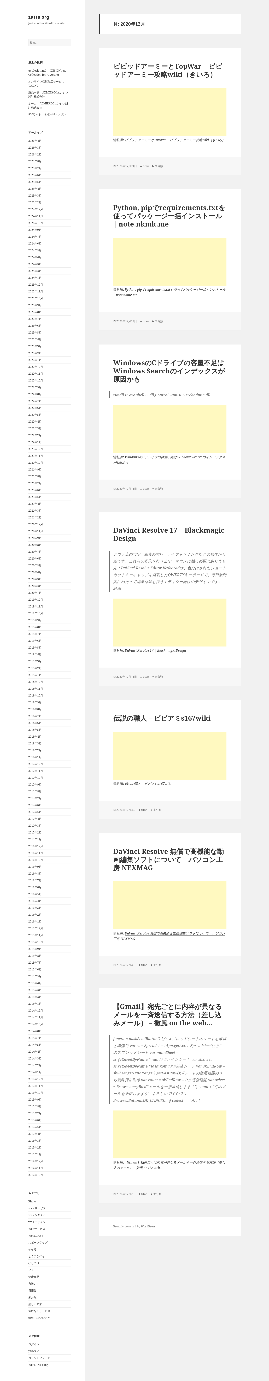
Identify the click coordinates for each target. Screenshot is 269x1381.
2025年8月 (35, 161)
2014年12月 (35, 1010)
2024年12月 (35, 209)
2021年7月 (35, 483)
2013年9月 (35, 1099)
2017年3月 (35, 825)
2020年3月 (35, 579)
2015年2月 (35, 997)
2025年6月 (35, 175)
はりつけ (33, 1263)
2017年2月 (35, 832)
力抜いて (33, 1283)
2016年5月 (35, 894)
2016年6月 (35, 887)
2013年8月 (35, 1106)
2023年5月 (35, 332)
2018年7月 (35, 716)
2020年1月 (35, 593)
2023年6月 (35, 326)
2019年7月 (35, 634)
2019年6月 (35, 641)
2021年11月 (35, 456)
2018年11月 (35, 688)
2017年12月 (35, 764)
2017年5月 (35, 812)
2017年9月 (35, 784)
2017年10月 (35, 778)
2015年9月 (35, 949)
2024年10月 (35, 223)
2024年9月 (35, 230)
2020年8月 (35, 545)
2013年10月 (35, 1093)
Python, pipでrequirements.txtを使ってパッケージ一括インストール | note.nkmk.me (169, 215)
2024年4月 (35, 257)
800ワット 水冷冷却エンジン (47, 114)
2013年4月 (35, 1134)
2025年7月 (35, 168)
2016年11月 (35, 853)
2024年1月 (35, 278)
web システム (37, 1215)
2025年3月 (35, 195)
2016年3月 (35, 908)
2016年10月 (35, 860)
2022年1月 (35, 442)
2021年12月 (35, 449)
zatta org (38, 17)
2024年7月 (35, 236)
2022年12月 (35, 367)
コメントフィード (39, 1358)
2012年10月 (35, 1175)
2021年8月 (35, 476)
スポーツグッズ (38, 1242)
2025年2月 (35, 202)
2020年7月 (35, 552)
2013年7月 (35, 1113)
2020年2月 (35, 586)
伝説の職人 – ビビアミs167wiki (162, 718)
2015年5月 (35, 976)
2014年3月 (35, 1058)
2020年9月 (35, 538)
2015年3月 (35, 990)
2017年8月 (35, 791)
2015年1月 (35, 1004)
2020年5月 (35, 565)
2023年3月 (35, 346)
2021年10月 (35, 462)
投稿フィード (36, 1351)
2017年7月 (35, 798)
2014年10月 (35, 1024)
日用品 (32, 1290)
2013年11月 (35, 1086)
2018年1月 (35, 757)
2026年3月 (35, 147)
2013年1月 (35, 1154)
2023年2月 (35, 353)
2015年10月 (35, 942)
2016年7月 (35, 880)
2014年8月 (35, 1031)
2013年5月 (35, 1127)
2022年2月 (35, 435)
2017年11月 (35, 771)
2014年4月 (35, 1051)
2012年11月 (35, 1168)
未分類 (32, 1297)
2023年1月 (35, 360)
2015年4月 (35, 983)
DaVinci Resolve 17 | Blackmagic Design (168, 534)
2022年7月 (35, 401)
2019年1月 (35, 675)
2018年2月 (35, 750)
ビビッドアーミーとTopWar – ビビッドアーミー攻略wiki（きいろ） (167, 70)
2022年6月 (35, 408)
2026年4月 (35, 141)
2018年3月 (35, 743)
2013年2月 (35, 1147)
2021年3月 (35, 510)
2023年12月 (35, 284)
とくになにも (36, 1256)
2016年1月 (35, 921)
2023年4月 (35, 339)
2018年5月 (35, 730)
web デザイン (37, 1222)
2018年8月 (35, 709)
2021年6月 (35, 490)
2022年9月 (35, 387)
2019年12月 (35, 599)
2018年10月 (35, 695)
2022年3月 (35, 428)
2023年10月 (35, 298)
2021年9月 (35, 469)
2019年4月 (35, 654)
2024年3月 (35, 264)
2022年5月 (35, 415)
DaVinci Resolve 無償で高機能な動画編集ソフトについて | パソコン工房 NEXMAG (168, 859)
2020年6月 (35, 558)
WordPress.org (38, 1365)
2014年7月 (35, 1038)
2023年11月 (35, 291)
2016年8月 (35, 873)
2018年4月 (35, 736)
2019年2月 (35, 668)
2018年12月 (35, 682)
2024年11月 (35, 216)
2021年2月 (35, 517)
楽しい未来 (35, 1304)
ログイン (33, 1344)
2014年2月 (35, 1065)
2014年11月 (35, 1017)
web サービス (37, 1208)
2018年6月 (35, 723)
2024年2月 (35, 271)
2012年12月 (35, 1161)
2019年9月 (35, 620)
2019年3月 (35, 661)
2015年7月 (35, 962)
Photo (32, 1201)
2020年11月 (35, 531)
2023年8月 (35, 312)
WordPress (35, 1236)
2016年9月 (35, 867)
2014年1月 (35, 1072)
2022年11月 (35, 373)
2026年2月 (35, 154)
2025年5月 (35, 182)
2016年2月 (35, 915)
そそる (32, 1249)
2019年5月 (35, 647)
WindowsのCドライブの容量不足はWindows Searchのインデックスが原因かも (169, 371)
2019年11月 (35, 606)
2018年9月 (35, 702)
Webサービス (36, 1229)
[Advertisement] (169, 112)
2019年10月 (35, 613)
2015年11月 (35, 935)
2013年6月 (35, 1120)
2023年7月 (35, 319)
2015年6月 (35, 969)
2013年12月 (35, 1079)
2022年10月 (35, 380)
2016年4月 (35, 901)
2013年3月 (35, 1141)
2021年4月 (35, 504)
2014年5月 (35, 1045)
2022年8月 (35, 394)
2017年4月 (35, 819)
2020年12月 (35, 524)
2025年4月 (35, 189)
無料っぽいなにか (39, 1318)
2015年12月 (35, 928)
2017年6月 (35, 805)
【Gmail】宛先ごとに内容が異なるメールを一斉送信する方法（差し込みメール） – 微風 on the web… (167, 1014)
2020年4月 (35, 572)
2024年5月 (35, 250)
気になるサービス (39, 1311)
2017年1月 (35, 839)
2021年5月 (35, 497)
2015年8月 (35, 956)
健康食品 (33, 1277)
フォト (32, 1270)
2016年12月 (35, 846)
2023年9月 (35, 305)
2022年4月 (35, 421)
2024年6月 (35, 243)
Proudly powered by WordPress (134, 1226)
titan (146, 166)
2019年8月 (35, 627)
